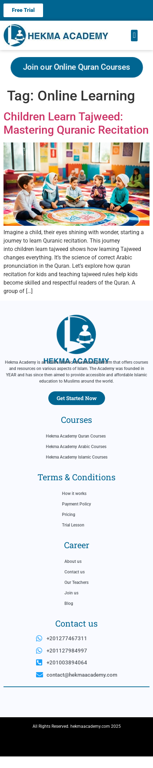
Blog (68, 615)
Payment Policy (76, 515)
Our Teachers (76, 594)
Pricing (68, 526)
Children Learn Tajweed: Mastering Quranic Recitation (76, 123)
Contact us (74, 583)
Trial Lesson (73, 536)
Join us (71, 604)
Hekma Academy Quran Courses (76, 447)
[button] (134, 35)
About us (73, 573)
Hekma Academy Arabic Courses (76, 458)
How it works (74, 505)
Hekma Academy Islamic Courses (76, 468)
